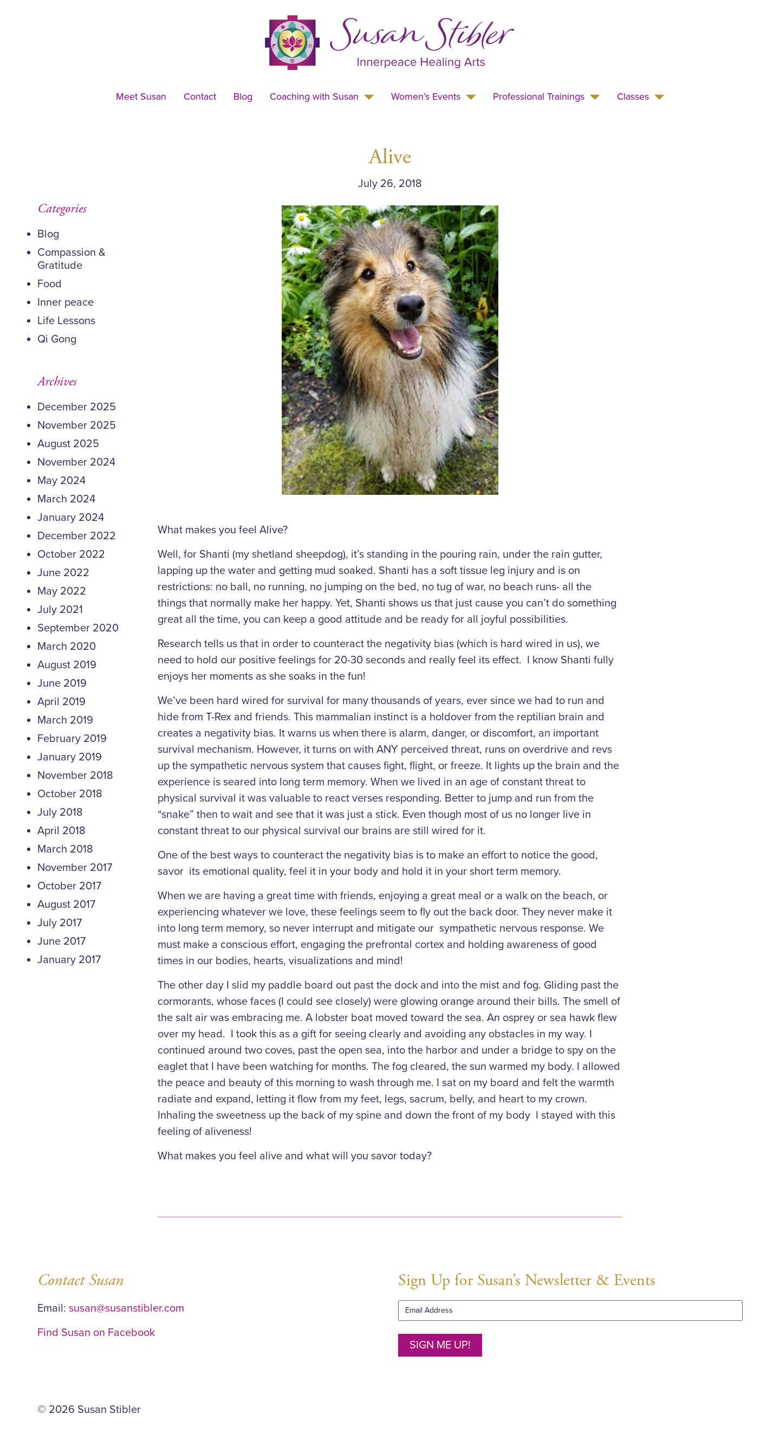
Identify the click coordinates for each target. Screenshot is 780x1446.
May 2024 (61, 480)
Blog (242, 96)
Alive (390, 157)
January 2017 (69, 959)
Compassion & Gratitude (71, 259)
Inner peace (65, 302)
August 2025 (68, 443)
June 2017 (61, 941)
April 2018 (61, 830)
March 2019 (65, 720)
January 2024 (70, 517)
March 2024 (66, 499)
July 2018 (60, 812)
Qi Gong (56, 339)
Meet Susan (141, 96)
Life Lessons (66, 320)
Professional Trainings (538, 96)
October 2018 (69, 794)
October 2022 (71, 554)
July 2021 (60, 609)
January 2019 (69, 757)
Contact (200, 96)
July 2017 (59, 922)
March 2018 (65, 849)
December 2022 (76, 536)
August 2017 (66, 904)
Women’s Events (425, 96)
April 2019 (61, 701)
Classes (633, 96)
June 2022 (63, 572)
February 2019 (72, 738)
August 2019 (66, 665)
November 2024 (76, 462)
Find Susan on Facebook (96, 1332)
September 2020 (78, 628)
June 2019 (62, 683)
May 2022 (61, 591)
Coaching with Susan (314, 96)
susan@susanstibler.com (126, 1308)
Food (49, 284)
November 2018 (75, 775)
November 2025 (76, 425)
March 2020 (66, 646)
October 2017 (69, 886)
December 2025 (76, 407)
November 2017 (74, 867)
